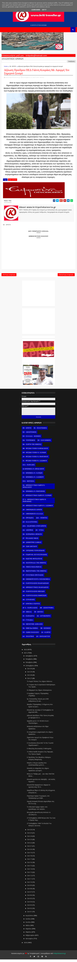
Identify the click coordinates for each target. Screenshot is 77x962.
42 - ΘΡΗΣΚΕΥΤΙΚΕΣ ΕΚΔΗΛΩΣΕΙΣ (35, 590)
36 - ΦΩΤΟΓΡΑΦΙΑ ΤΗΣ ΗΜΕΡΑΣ (34, 574)
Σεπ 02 (29, 911)
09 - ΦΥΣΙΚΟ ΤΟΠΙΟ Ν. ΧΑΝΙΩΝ (34, 455)
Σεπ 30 (29, 671)
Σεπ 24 (29, 839)
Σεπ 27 (29, 681)
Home (6, 66)
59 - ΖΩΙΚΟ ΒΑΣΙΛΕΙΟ (31, 635)
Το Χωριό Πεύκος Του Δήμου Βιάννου (39, 684)
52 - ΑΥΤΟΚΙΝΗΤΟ (43, 619)
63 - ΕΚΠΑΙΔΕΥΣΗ (43, 639)
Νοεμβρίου (29, 662)
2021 (25, 655)
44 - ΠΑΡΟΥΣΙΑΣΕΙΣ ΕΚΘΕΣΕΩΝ (34, 598)
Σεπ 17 (29, 862)
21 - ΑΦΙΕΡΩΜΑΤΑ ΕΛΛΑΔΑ (33, 516)
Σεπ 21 (29, 849)
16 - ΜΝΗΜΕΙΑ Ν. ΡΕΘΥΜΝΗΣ (34, 494)
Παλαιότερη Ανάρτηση (66, 277)
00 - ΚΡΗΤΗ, (40, 78)
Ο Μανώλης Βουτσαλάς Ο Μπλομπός (39, 751)
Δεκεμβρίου (30, 658)
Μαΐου (28, 928)
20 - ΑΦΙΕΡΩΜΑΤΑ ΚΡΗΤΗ (32, 512)
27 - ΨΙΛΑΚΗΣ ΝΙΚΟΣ (30, 541)
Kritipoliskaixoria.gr (60, 956)
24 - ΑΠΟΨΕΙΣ (28, 533)
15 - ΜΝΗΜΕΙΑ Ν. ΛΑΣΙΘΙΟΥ (33, 480)
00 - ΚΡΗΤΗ (13, 66)
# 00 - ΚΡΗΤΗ (12, 180)
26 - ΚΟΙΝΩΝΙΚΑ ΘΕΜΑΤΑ (32, 537)
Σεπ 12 (29, 878)
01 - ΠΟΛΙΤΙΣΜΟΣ (40, 431)
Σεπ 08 (29, 891)
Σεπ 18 (29, 858)
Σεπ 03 (29, 908)
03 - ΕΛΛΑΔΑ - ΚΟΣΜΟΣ (32, 439)
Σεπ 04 (29, 904)
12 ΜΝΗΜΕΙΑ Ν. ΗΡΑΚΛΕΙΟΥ (33, 471)
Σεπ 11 (29, 881)
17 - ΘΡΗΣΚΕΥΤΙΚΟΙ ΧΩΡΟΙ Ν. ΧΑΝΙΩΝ (37, 498)
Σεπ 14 (29, 871)
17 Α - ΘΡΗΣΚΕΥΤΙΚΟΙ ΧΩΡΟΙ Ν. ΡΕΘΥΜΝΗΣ (34, 503)
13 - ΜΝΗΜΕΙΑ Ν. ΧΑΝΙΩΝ (32, 476)
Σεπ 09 (29, 888)
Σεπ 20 (29, 852)
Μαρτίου (29, 934)
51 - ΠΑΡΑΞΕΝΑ (28, 619)
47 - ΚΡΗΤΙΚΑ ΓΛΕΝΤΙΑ (31, 606)
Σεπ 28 (29, 678)
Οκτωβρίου (29, 665)
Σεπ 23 (29, 842)
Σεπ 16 (29, 865)
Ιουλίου (28, 921)
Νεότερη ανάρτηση (9, 277)
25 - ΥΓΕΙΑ (40, 533)
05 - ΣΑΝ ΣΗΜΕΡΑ (44, 443)
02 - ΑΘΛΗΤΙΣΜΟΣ (29, 435)
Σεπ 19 (29, 855)
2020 (25, 945)
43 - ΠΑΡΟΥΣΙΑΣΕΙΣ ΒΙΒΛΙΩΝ (34, 594)
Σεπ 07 (29, 894)
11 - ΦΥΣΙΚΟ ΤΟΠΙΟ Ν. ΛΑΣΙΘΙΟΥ (35, 463)
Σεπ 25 (29, 835)
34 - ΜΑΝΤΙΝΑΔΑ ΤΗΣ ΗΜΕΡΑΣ (34, 565)
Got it (44, 10)
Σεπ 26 (29, 832)
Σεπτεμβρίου (30, 668)
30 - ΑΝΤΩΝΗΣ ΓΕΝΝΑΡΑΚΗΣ (34, 553)
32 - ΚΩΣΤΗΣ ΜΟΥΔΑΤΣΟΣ (32, 561)
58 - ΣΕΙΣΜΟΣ (45, 631)
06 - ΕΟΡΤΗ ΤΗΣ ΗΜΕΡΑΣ (32, 447)
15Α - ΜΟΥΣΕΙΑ (28, 484)
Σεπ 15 (29, 868)
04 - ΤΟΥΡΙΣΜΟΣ (29, 443)
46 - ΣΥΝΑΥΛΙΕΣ (29, 602)
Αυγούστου (30, 918)
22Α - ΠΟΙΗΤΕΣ (41, 520)
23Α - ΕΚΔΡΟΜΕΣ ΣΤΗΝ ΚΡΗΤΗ (34, 529)
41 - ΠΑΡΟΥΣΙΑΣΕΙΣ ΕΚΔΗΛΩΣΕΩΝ (36, 586)
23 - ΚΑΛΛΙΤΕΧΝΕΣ (30, 525)
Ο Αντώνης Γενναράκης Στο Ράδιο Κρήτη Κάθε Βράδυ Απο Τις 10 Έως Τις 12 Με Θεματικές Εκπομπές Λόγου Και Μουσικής (38, 362)
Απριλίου (29, 931)
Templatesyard (34, 956)
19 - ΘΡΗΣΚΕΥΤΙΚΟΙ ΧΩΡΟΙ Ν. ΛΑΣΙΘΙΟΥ (38, 508)
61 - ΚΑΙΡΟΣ (45, 635)
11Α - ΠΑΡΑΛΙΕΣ (29, 467)
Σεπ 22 (29, 845)
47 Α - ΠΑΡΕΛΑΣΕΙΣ (30, 610)
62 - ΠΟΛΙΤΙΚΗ (28, 639)
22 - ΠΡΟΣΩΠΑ (28, 520)
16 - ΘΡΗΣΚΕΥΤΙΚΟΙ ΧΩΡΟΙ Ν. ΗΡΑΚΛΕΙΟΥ (34, 489)
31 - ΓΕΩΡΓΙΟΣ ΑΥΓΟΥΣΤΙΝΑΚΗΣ (35, 557)
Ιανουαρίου (30, 941)
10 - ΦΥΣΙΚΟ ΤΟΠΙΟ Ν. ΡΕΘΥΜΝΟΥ (35, 459)
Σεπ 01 (29, 914)
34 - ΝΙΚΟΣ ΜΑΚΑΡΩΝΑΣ (32, 569)
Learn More (35, 10)
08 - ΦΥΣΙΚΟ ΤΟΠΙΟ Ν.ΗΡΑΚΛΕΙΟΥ (35, 451)
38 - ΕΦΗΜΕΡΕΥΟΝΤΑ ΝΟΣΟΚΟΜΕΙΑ (36, 582)
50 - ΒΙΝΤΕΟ (38, 614)
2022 (25, 652)
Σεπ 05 (29, 901)
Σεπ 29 (29, 674)
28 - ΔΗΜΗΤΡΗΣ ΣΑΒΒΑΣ (32, 545)
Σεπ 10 (29, 885)
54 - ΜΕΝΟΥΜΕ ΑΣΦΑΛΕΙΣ (33, 627)
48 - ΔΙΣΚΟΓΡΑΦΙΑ (47, 610)
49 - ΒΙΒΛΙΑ (27, 614)
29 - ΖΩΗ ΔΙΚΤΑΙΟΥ (30, 549)
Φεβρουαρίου (30, 938)
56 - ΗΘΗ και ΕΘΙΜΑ (30, 631)
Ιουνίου (28, 925)
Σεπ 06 (29, 898)
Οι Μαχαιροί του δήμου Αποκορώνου (39, 693)
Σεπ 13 (29, 875)
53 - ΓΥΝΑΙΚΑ (28, 623)
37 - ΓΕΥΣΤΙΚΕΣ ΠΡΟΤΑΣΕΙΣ (33, 578)
